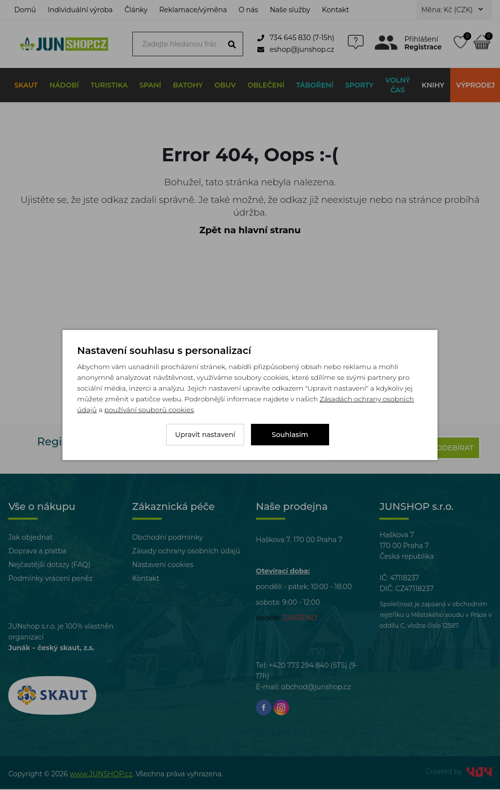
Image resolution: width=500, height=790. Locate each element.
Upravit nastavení (205, 434)
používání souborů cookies (148, 409)
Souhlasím (290, 434)
